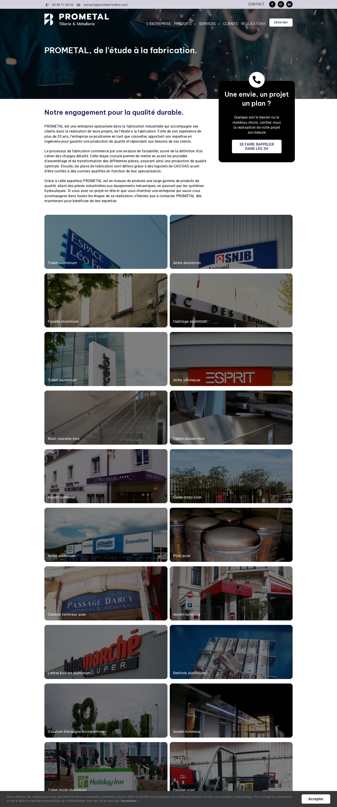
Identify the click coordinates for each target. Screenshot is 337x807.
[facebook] (272, 4)
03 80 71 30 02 (62, 5)
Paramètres (130, 800)
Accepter (315, 799)
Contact (256, 4)
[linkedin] (289, 4)
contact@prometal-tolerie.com (105, 5)
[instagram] (281, 4)
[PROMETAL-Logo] (76, 15)
